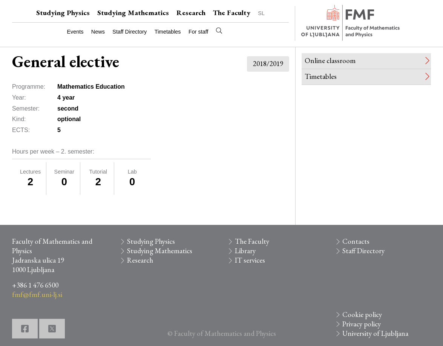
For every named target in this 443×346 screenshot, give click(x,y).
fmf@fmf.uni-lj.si (37, 294)
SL (261, 13)
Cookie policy (362, 314)
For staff (198, 32)
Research (190, 12)
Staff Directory (129, 32)
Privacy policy (361, 324)
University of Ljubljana (375, 333)
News (98, 32)
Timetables (168, 32)
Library (245, 250)
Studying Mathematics (133, 12)
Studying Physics (63, 12)
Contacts (355, 241)
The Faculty (231, 12)
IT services (250, 260)
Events (75, 32)
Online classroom (330, 60)
